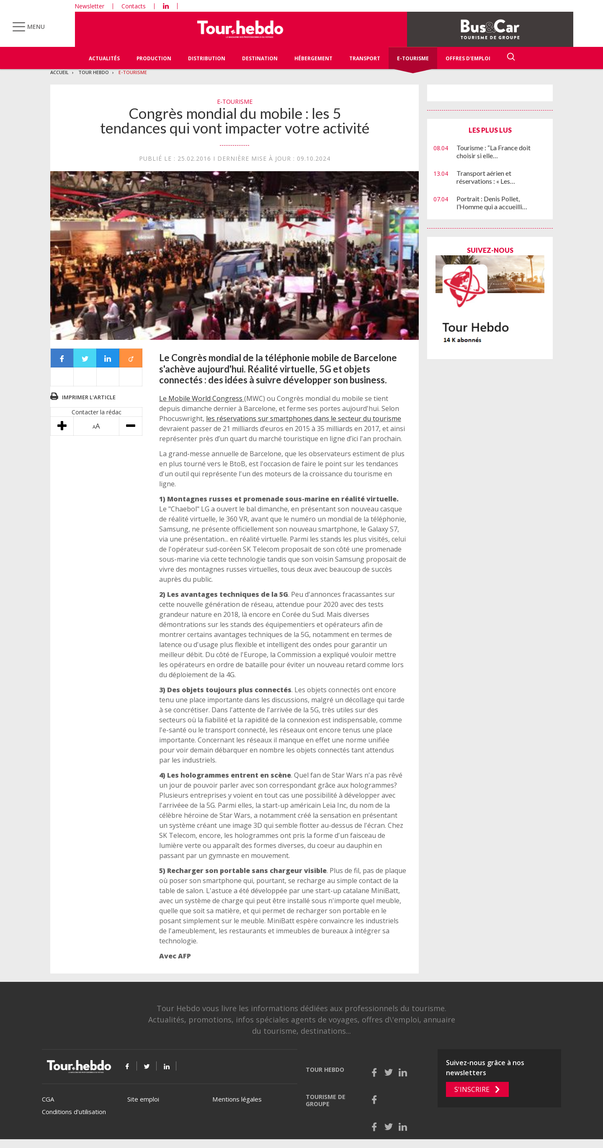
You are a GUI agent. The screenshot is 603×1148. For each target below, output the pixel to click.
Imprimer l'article (89, 397)
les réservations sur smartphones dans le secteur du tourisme (303, 418)
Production (154, 58)
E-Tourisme (413, 58)
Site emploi (143, 1099)
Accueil (59, 72)
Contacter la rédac (96, 412)
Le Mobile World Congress (201, 398)
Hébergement (313, 58)
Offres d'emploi (468, 58)
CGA (48, 1099)
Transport (364, 58)
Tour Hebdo (93, 72)
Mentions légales (237, 1099)
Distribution (206, 58)
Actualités (104, 58)
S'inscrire (472, 1089)
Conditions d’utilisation (74, 1111)
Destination (260, 58)
